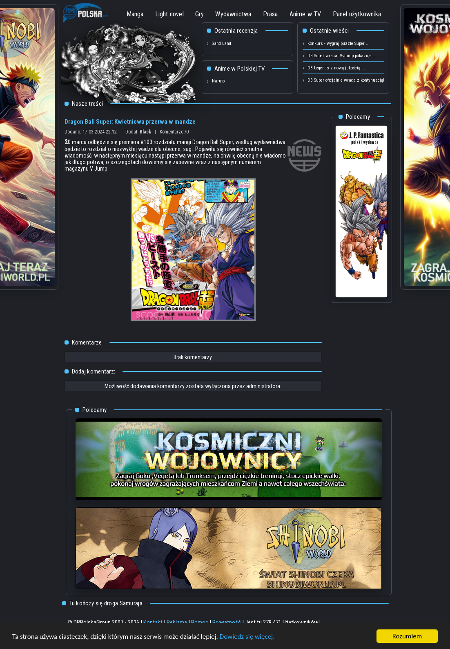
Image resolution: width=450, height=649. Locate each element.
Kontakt (153, 622)
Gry (199, 14)
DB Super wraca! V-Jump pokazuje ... (341, 55)
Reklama (177, 622)
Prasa (270, 14)
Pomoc (199, 622)
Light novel (169, 14)
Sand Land (221, 43)
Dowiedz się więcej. (247, 636)
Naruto (218, 81)
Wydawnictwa (233, 14)
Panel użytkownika (357, 14)
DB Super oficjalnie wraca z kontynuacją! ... (348, 80)
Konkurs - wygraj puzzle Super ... (338, 43)
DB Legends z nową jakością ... (336, 68)
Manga (135, 14)
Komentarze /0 (174, 132)
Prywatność (226, 622)
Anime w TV (305, 14)
